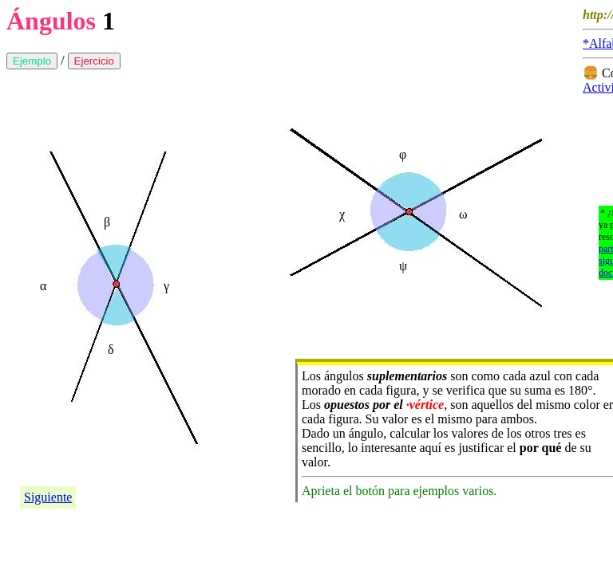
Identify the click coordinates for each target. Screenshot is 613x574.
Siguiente (48, 497)
